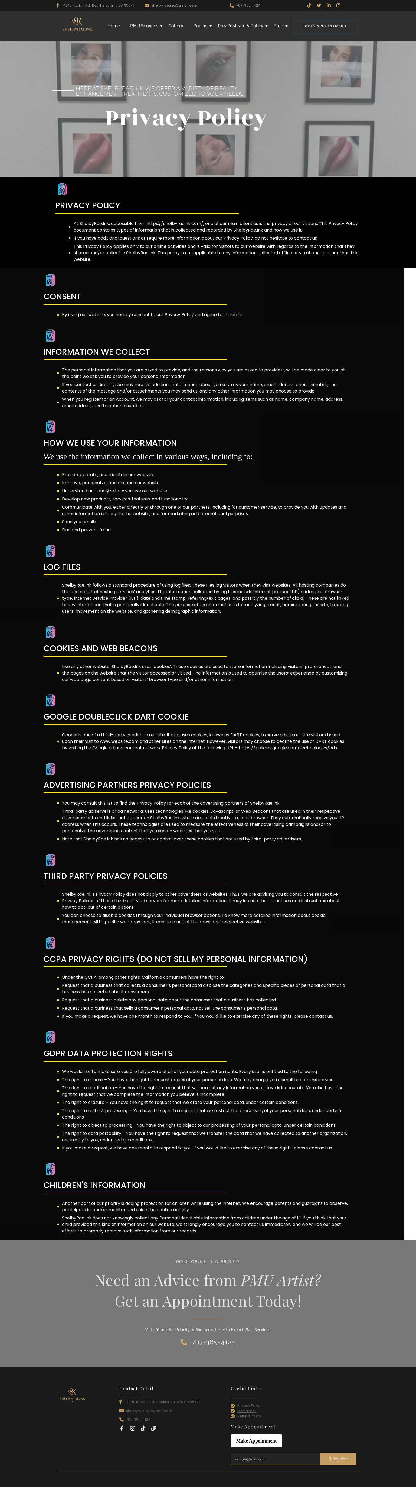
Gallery (176, 25)
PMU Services (145, 25)
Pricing (202, 25)
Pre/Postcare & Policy (242, 25)
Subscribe (338, 1458)
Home (113, 25)
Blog (280, 25)
